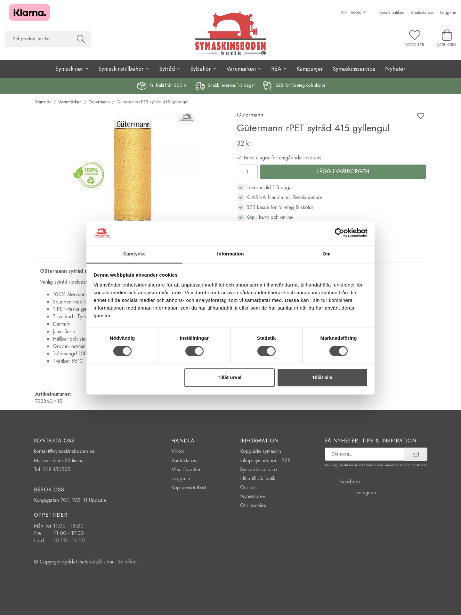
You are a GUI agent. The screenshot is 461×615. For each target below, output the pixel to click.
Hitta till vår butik (257, 478)
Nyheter (395, 69)
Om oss (248, 487)
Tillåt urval (229, 377)
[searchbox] (37, 39)
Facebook (343, 481)
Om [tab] (326, 254)
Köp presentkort (188, 487)
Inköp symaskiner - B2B (265, 460)
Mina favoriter (186, 469)
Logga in (448, 12)
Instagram (350, 492)
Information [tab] (230, 254)
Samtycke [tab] (134, 254)
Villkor (177, 451)
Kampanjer (309, 69)
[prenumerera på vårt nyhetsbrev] (365, 454)
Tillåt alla (322, 377)
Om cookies (253, 505)
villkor (131, 561)
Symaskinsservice (354, 69)
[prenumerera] (415, 454)
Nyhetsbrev (252, 496)
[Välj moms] (354, 12)
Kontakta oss (422, 12)
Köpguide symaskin (260, 451)
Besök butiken (391, 12)
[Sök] (80, 39)
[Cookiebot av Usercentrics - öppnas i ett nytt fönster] (339, 233)
